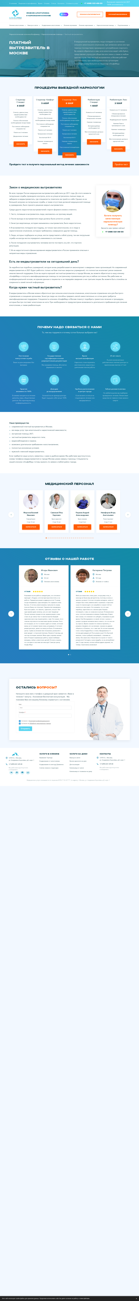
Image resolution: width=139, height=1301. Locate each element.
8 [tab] (59, 537)
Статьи (53, 3)
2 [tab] (48, 537)
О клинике (13, 3)
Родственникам (123, 25)
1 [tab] (46, 537)
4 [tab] (52, 537)
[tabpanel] (31, 511)
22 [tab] (87, 537)
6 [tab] (55, 537)
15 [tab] (73, 537)
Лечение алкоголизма (16, 25)
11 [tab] (65, 537)
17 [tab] (77, 537)
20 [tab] (83, 537)
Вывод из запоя (33, 25)
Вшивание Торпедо (46, 758)
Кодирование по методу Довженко (51, 764)
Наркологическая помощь (105, 25)
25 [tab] (92, 537)
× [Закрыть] (136, 1299)
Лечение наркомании (86, 25)
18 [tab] (79, 537)
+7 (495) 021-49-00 (93, 3)
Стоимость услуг (72, 3)
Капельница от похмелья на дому (81, 771)
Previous (11, 515)
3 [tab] (50, 537)
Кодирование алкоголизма (51, 25)
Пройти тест (121, 164)
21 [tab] (85, 537)
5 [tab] (53, 537)
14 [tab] (71, 537)
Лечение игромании (70, 25)
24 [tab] (90, 537)
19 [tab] (81, 537)
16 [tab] (75, 537)
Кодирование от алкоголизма (49, 761)
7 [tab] (57, 537)
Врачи (40, 3)
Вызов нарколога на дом (78, 761)
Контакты (61, 3)
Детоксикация (74, 764)
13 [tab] (69, 537)
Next (128, 515)
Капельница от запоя (77, 768)
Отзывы (47, 3)
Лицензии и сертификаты (27, 3)
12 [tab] (67, 537)
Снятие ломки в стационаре (48, 768)
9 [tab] (61, 537)
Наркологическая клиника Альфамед (24, 34)
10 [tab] (63, 537)
